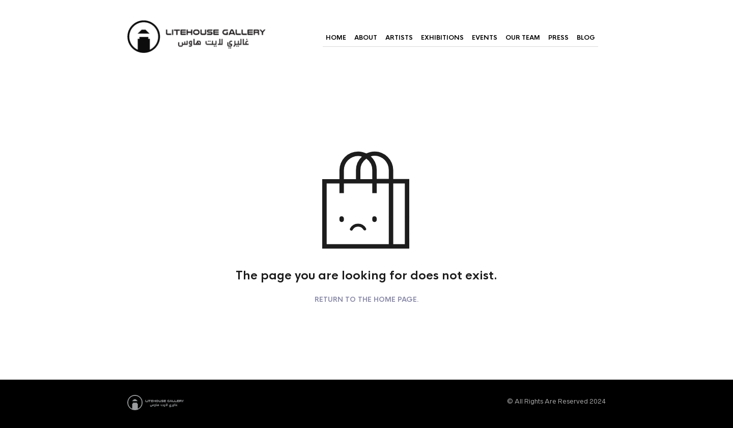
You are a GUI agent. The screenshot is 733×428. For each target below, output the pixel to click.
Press (558, 38)
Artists (399, 38)
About (365, 38)
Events (484, 38)
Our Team (522, 38)
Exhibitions (442, 38)
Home (336, 38)
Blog (586, 38)
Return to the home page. (367, 300)
